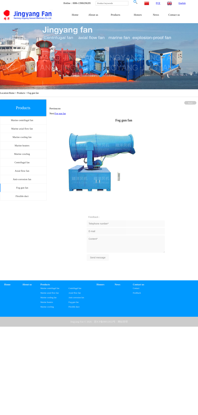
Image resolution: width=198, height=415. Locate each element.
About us (93, 14)
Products (115, 14)
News (156, 14)
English (182, 3)
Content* (126, 244)
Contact (136, 288)
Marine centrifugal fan (49, 288)
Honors (138, 14)
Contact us (174, 14)
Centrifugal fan (74, 288)
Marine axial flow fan (49, 293)
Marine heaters (46, 302)
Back (190, 103)
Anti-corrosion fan (76, 297)
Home (75, 14)
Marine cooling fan (48, 297)
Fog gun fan (60, 113)
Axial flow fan (74, 293)
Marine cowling (47, 307)
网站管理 (123, 321)
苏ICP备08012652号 (104, 321)
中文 (158, 3)
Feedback (137, 293)
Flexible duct (74, 307)
